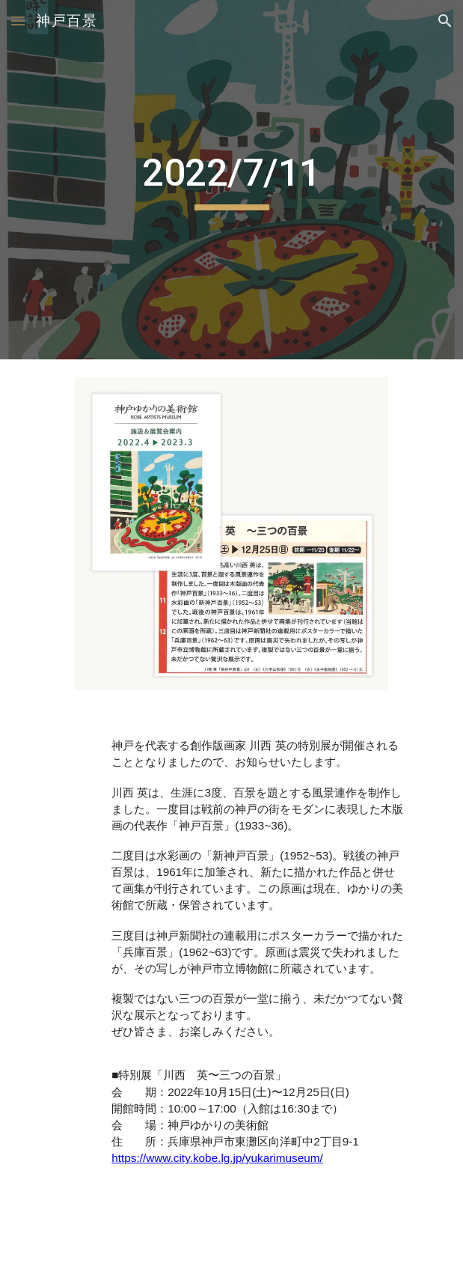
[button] (18, 20)
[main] (231, 179)
